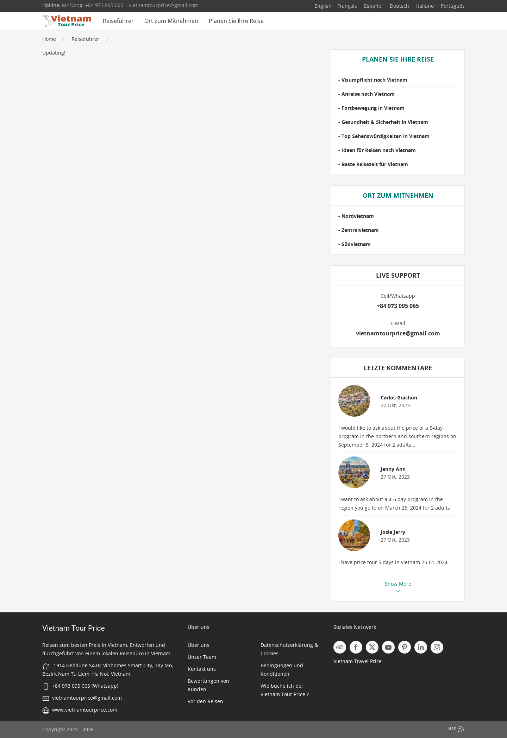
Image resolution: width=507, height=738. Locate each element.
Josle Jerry (393, 532)
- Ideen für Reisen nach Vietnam (377, 150)
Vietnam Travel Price (357, 661)
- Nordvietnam (356, 216)
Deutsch (398, 5)
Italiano (424, 5)
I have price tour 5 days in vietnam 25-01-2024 (392, 562)
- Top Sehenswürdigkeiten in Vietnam (384, 136)
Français (347, 5)
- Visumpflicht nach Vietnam (372, 79)
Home (49, 39)
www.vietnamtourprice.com (84, 709)
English (323, 5)
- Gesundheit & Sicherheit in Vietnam (383, 122)
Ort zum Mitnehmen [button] (171, 21)
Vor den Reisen (205, 701)
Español (373, 5)
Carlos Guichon (399, 397)
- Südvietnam (354, 244)
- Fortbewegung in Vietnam (371, 108)
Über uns (198, 645)
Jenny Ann (393, 469)
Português (452, 5)
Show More (398, 587)
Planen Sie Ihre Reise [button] (236, 21)
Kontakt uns (202, 669)
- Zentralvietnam (358, 230)
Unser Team (202, 657)
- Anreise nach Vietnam (366, 93)
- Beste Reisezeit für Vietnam (373, 164)
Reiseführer (118, 21)
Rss (456, 728)
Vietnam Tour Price (73, 628)
